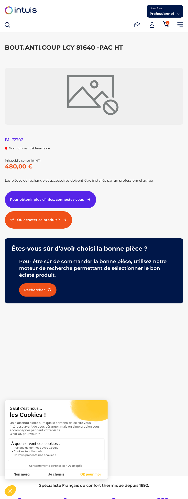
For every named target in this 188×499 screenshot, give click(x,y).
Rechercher (37, 290)
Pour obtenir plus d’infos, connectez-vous (50, 199)
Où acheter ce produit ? (38, 220)
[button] (165, 11)
